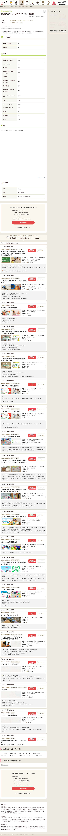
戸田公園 (13, 756)
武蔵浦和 (36, 753)
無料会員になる (23, 222)
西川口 (30, 756)
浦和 (4, 756)
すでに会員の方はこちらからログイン (23, 227)
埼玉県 (4, 765)
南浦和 (13, 753)
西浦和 (39, 756)
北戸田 (4, 753)
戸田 (21, 753)
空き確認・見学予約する (32, 250)
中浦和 (22, 756)
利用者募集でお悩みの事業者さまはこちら (37, 16)
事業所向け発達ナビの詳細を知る (58, 31)
